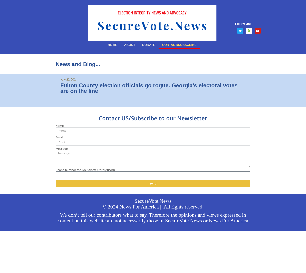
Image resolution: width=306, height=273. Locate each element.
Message (62, 148)
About (129, 45)
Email (59, 137)
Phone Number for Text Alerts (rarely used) (85, 170)
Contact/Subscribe (179, 45)
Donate (148, 45)
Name (60, 126)
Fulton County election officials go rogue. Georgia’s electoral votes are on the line (148, 88)
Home (112, 45)
